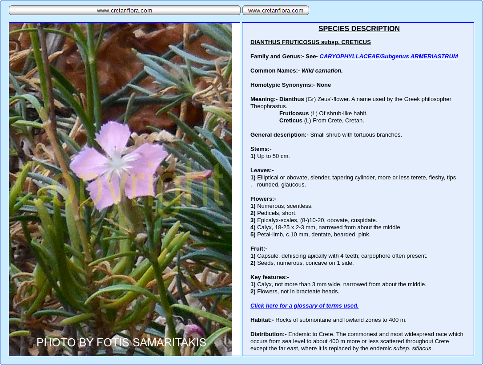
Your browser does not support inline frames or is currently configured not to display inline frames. (358, 189)
